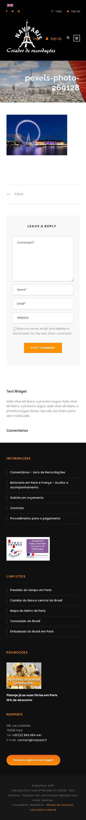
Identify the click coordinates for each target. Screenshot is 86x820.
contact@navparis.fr (32, 740)
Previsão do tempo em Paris (31, 590)
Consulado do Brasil (25, 621)
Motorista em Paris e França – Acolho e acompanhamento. (39, 485)
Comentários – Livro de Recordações (37, 472)
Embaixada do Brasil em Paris (32, 631)
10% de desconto (19, 700)
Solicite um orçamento (27, 498)
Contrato (17, 508)
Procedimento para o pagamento (35, 518)
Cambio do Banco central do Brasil (36, 600)
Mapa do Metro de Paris (28, 611)
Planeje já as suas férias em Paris (31, 695)
